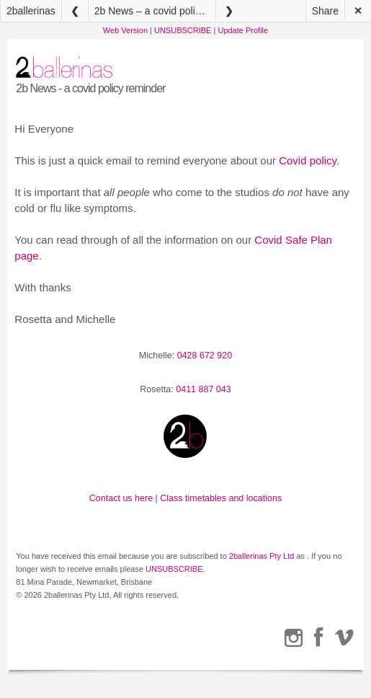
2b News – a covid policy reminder (154, 11)
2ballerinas (30, 11)
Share (325, 11)
